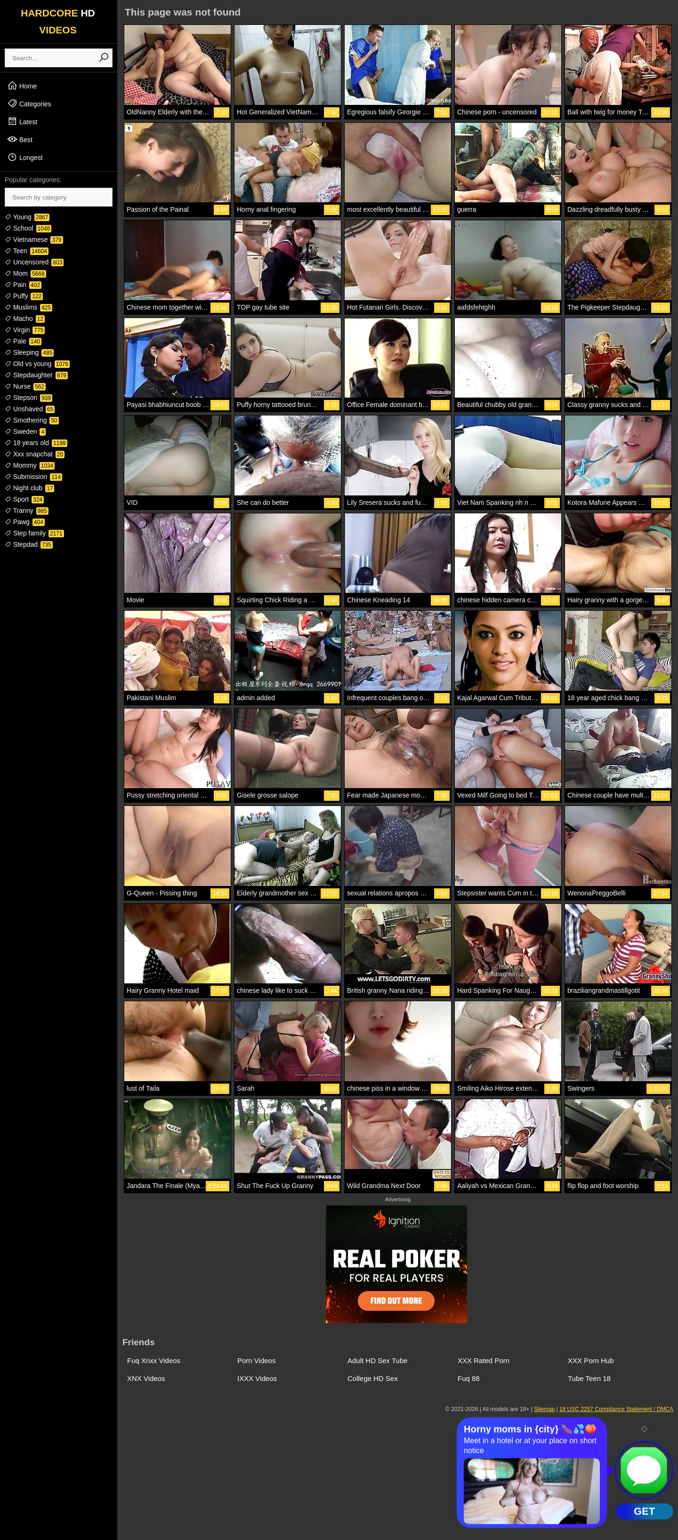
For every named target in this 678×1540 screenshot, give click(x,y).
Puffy (24, 296)
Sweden (25, 431)
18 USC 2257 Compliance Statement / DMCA (616, 1409)
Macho (25, 318)
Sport (24, 499)
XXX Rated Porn (483, 1360)
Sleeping (29, 352)
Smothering (32, 420)
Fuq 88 (469, 1378)
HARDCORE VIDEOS (58, 21)
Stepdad (29, 544)
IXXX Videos (257, 1378)
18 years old (36, 443)
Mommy (30, 465)
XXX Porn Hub (591, 1360)
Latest (22, 121)
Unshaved (30, 409)
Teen (26, 251)
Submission (33, 476)
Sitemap (544, 1409)
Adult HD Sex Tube (377, 1360)
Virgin (25, 330)
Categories (29, 103)
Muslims (28, 307)
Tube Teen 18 (589, 1378)
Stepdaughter (36, 375)
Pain (23, 284)
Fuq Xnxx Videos (153, 1360)
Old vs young (37, 363)
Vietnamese (34, 239)
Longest (25, 157)
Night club (29, 488)
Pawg (25, 522)
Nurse (25, 386)
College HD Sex (372, 1378)
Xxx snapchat (35, 454)
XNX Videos (146, 1378)
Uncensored (34, 262)
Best (19, 139)
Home (22, 85)
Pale (23, 341)
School (28, 228)
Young (27, 217)
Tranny (26, 510)
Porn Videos (256, 1360)
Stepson (28, 397)
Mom (25, 273)
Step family (34, 533)
